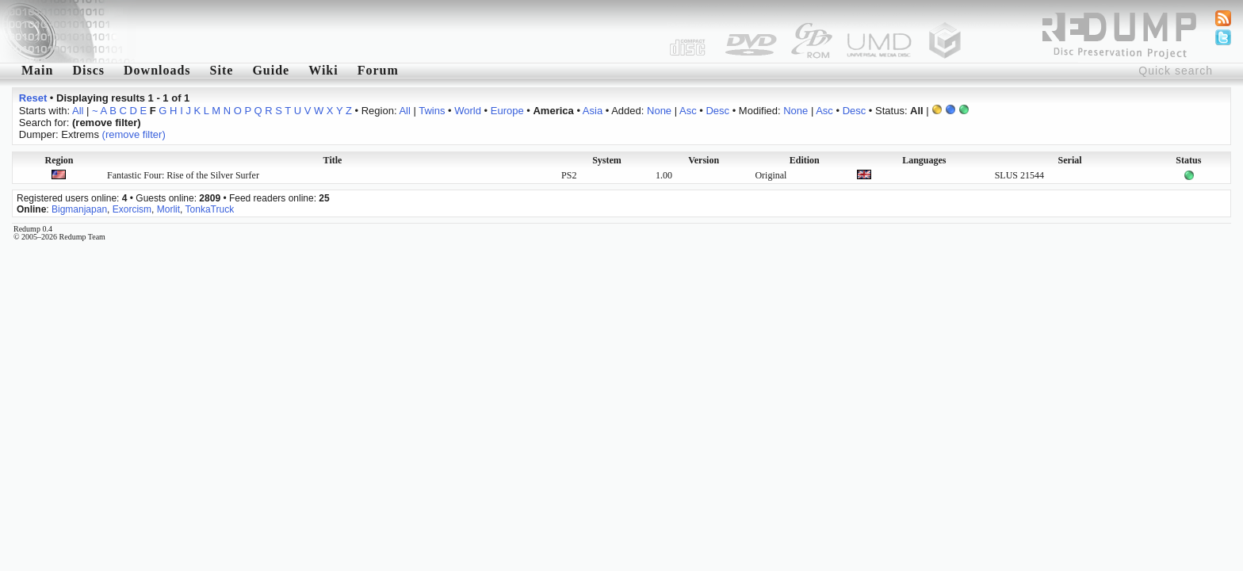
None (659, 111)
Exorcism (132, 209)
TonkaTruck (210, 209)
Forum (378, 70)
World (467, 111)
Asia (592, 111)
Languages (924, 160)
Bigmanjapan (79, 209)
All (77, 111)
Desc (717, 111)
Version (703, 160)
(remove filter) (134, 134)
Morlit (168, 209)
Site (222, 70)
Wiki (323, 70)
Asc (688, 111)
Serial (1070, 160)
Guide (270, 70)
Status (1188, 160)
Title (332, 160)
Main (37, 70)
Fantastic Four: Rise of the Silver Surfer (183, 175)
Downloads (157, 70)
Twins (432, 111)
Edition (805, 160)
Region (58, 160)
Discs (88, 70)
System (607, 160)
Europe (507, 111)
